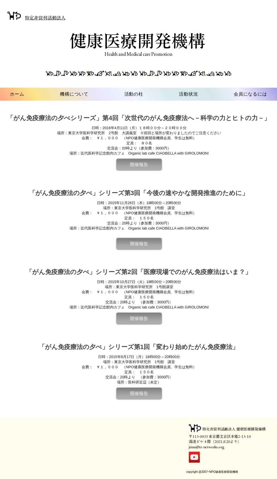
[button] (139, 164)
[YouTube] (194, 457)
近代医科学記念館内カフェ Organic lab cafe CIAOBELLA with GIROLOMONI (145, 153)
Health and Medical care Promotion (138, 54)
